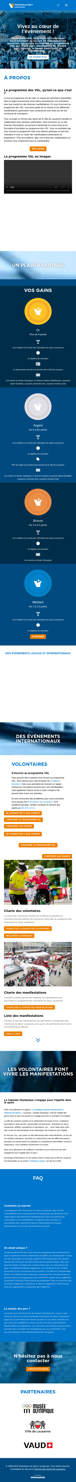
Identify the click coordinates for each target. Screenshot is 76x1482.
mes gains (38, 149)
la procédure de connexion (40, 802)
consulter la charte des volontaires (28, 928)
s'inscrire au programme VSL (23, 819)
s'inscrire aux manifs (19, 826)
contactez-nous (38, 1369)
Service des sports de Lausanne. (50, 1469)
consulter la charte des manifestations (29, 1007)
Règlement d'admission (19, 936)
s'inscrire (38, 636)
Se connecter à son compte (23, 813)
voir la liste (13, 1034)
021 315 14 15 (27, 808)
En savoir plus (38, 57)
